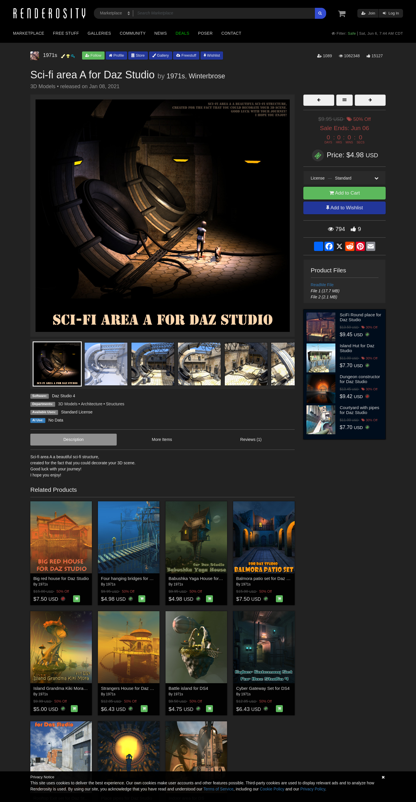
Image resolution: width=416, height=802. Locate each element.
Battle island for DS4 (188, 688)
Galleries (99, 33)
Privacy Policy (312, 789)
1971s (175, 76)
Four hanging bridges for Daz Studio (136, 578)
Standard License (76, 412)
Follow (93, 55)
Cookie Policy (272, 789)
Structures (115, 404)
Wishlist (212, 55)
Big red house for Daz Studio (61, 578)
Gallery (160, 55)
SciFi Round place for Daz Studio (360, 317)
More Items (162, 439)
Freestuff (186, 55)
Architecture (92, 404)
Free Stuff (66, 33)
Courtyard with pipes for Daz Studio (359, 410)
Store (138, 55)
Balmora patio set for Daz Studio (267, 578)
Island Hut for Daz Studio (357, 348)
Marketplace (28, 33)
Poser (205, 33)
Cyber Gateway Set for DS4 (263, 688)
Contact (231, 33)
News (160, 33)
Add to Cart (344, 193)
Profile (116, 55)
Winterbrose (207, 76)
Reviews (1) (251, 439)
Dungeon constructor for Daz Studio (360, 379)
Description (74, 439)
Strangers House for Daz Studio (131, 688)
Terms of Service (218, 789)
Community (133, 33)
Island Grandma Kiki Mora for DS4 (66, 688)
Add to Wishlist (344, 207)
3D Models (67, 404)
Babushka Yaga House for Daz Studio (205, 578)
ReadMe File (322, 284)
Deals (183, 33)
